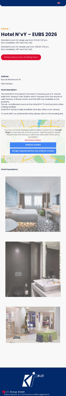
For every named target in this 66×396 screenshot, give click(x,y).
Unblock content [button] (33, 145)
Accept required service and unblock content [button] (33, 151)
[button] (31, 173)
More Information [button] (33, 140)
